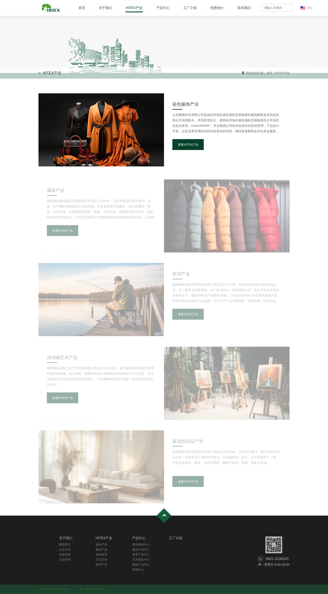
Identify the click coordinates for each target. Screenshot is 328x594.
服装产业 (101, 549)
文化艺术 (101, 559)
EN (309, 8)
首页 (81, 8)
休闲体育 (101, 554)
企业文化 (65, 549)
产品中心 (163, 8)
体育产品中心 (141, 554)
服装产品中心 (141, 549)
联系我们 (244, 8)
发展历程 (65, 554)
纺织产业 (101, 564)
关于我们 (105, 8)
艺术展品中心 (141, 559)
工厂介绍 (190, 8)
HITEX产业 (134, 8)
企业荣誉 (65, 559)
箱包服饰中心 (141, 544)
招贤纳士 (217, 8)
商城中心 (138, 569)
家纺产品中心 (141, 564)
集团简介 (65, 544)
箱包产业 (101, 544)
